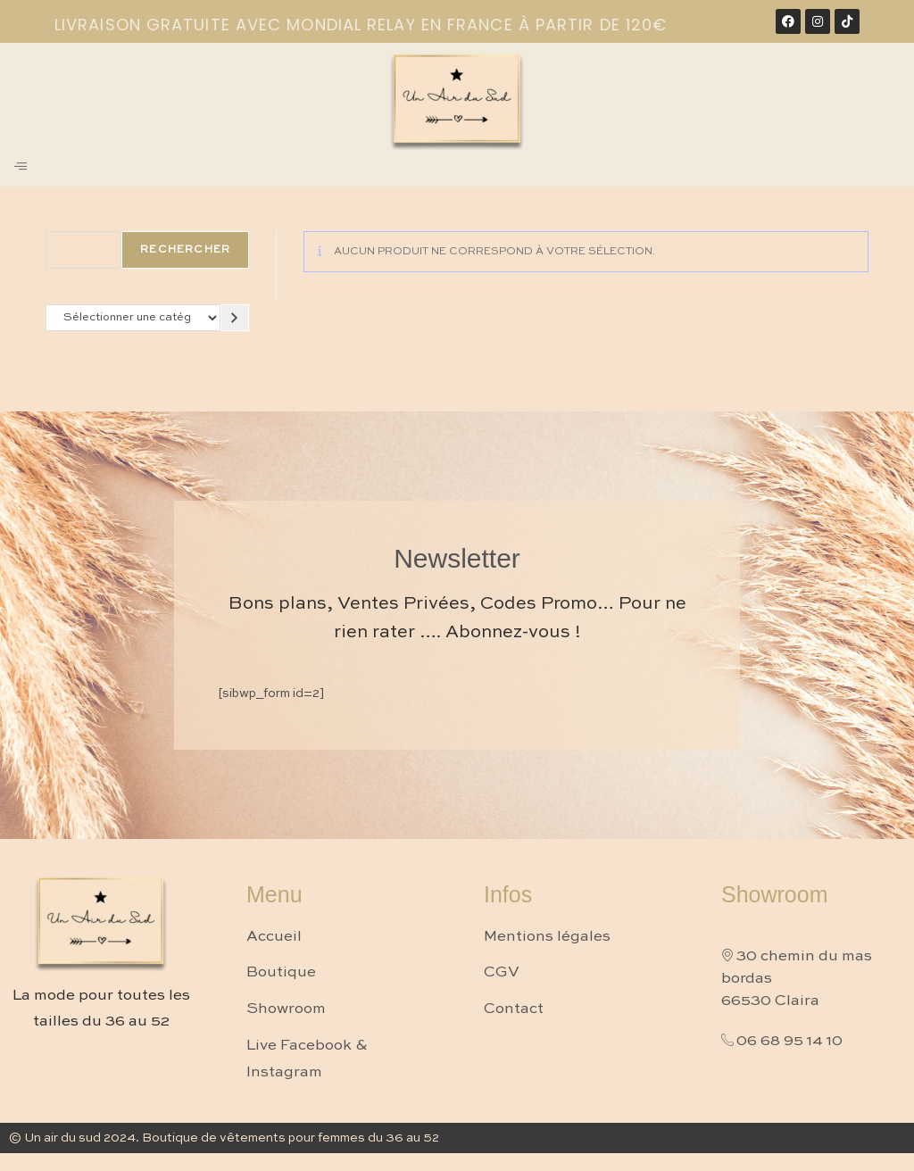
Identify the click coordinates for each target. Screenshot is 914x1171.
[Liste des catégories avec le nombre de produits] (133, 317)
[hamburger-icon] (20, 168)
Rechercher (185, 250)
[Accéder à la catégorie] (234, 317)
